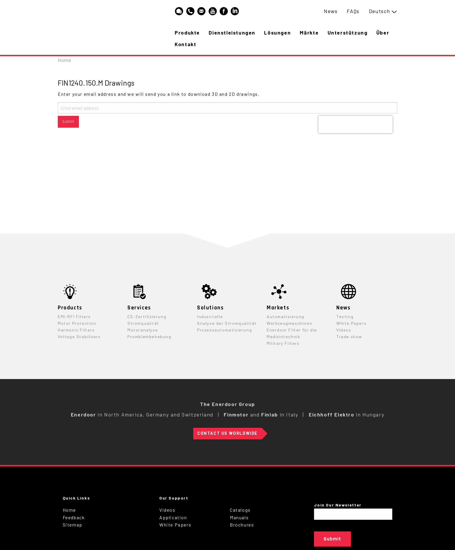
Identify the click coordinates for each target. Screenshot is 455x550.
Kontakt (208, 44)
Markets (278, 307)
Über (181, 44)
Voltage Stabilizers (79, 336)
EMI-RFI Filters (74, 316)
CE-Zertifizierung (146, 316)
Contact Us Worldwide (227, 433)
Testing (344, 316)
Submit (68, 121)
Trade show (349, 336)
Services (139, 307)
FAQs (353, 11)
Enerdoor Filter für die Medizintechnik (292, 333)
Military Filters (283, 343)
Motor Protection (77, 323)
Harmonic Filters (76, 329)
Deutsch (379, 11)
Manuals (239, 517)
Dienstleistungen (233, 32)
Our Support (173, 497)
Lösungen (278, 32)
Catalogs (240, 510)
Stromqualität (143, 323)
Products (70, 307)
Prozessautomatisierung (224, 329)
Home (64, 60)
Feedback (74, 517)
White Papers (351, 323)
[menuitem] (330, 11)
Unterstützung (350, 32)
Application (173, 517)
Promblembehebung (149, 336)
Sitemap (72, 524)
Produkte (187, 32)
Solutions (210, 307)
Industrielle (210, 316)
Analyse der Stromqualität (227, 323)
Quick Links (76, 497)
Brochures (242, 524)
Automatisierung (285, 316)
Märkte (310, 32)
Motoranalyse (142, 329)
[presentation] (355, 124)
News (330, 11)
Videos (343, 329)
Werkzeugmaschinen (289, 323)
